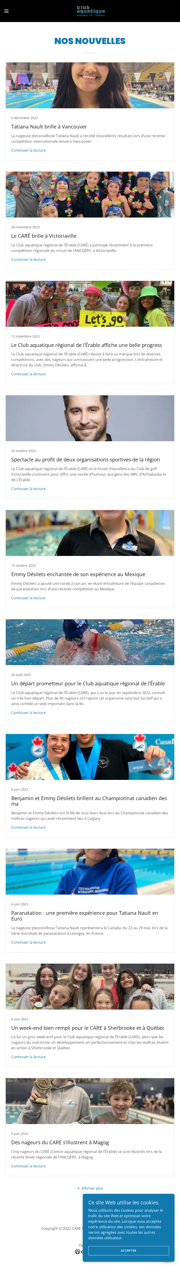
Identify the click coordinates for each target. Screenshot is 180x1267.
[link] (90, 11)
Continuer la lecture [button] (28, 150)
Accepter (128, 1260)
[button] (15, 11)
